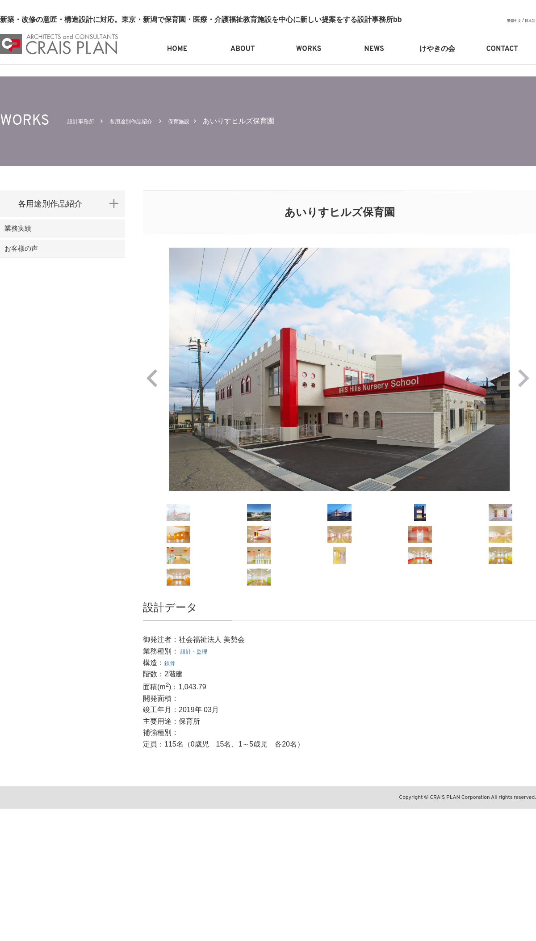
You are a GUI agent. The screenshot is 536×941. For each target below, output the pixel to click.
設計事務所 (85, 121)
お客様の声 (38, 261)
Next (527, 378)
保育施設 (205, 121)
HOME (177, 49)
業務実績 (34, 232)
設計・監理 (198, 783)
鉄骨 (171, 795)
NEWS (374, 49)
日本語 (529, 20)
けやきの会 (437, 49)
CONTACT (502, 49)
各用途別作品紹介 (147, 121)
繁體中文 (510, 20)
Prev (152, 378)
